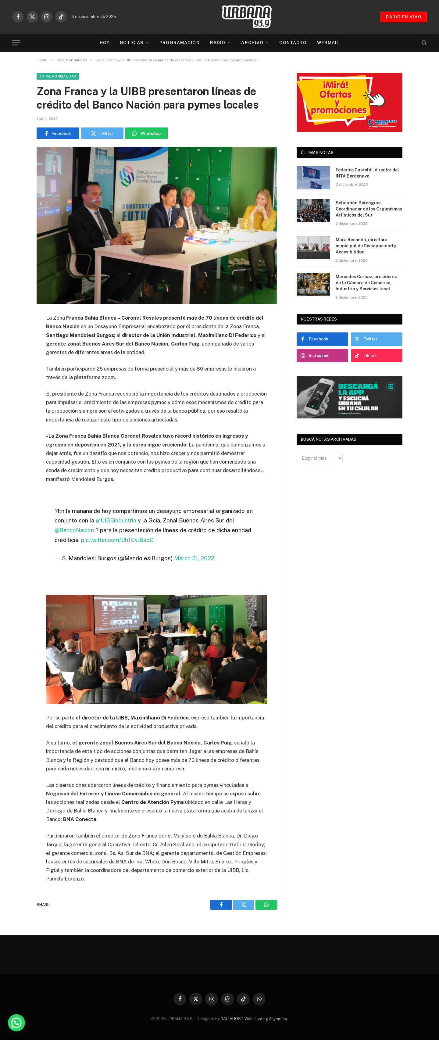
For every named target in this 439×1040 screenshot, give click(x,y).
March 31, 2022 (194, 558)
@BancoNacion (74, 530)
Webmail (328, 42)
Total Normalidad (57, 76)
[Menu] (16, 43)
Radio (218, 42)
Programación (179, 42)
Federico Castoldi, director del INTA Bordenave (367, 172)
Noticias (132, 42)
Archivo (252, 42)
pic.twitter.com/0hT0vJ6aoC (117, 539)
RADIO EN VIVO (403, 17)
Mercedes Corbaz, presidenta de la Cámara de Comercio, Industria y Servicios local (367, 282)
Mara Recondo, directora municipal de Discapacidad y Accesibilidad (366, 245)
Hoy (104, 42)
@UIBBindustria (116, 520)
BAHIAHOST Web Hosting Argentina (254, 1019)
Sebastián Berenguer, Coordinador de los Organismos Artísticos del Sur (369, 208)
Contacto (293, 42)
